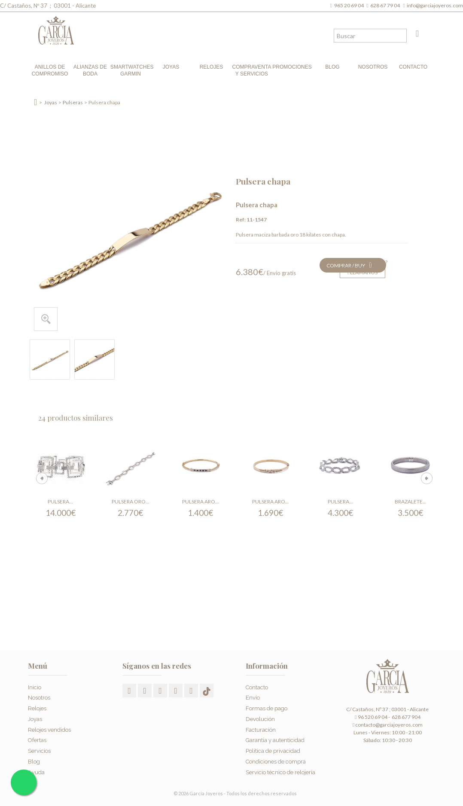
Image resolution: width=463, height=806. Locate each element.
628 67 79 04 (386, 5)
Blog (332, 67)
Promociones (291, 67)
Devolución (260, 719)
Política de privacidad (273, 751)
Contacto (413, 67)
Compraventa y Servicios (251, 70)
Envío (253, 697)
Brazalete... (410, 501)
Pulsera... (60, 501)
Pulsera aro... (200, 501)
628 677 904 (405, 717)
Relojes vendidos (49, 730)
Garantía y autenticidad (275, 740)
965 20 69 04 (350, 5)
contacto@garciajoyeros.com (389, 724)
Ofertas (37, 740)
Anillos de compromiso (50, 70)
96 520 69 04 (371, 717)
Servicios (39, 751)
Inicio (34, 687)
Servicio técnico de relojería (280, 772)
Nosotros (373, 67)
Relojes (211, 67)
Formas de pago (266, 708)
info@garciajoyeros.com (435, 5)
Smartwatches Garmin (130, 70)
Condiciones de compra (276, 761)
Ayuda (36, 772)
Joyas (171, 67)
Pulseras (73, 102)
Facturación (261, 730)
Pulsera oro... (130, 501)
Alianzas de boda (90, 70)
